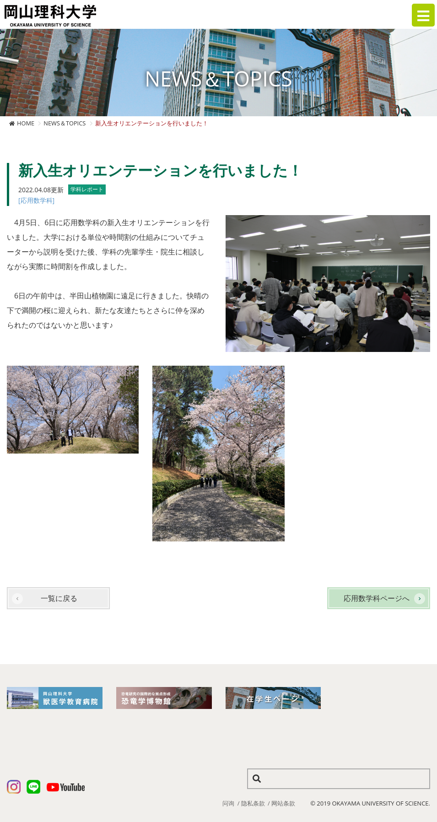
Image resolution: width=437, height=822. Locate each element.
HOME (25, 123)
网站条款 (283, 803)
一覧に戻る (59, 598)
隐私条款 (253, 803)
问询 (228, 803)
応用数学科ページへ (377, 598)
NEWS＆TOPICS (64, 123)
